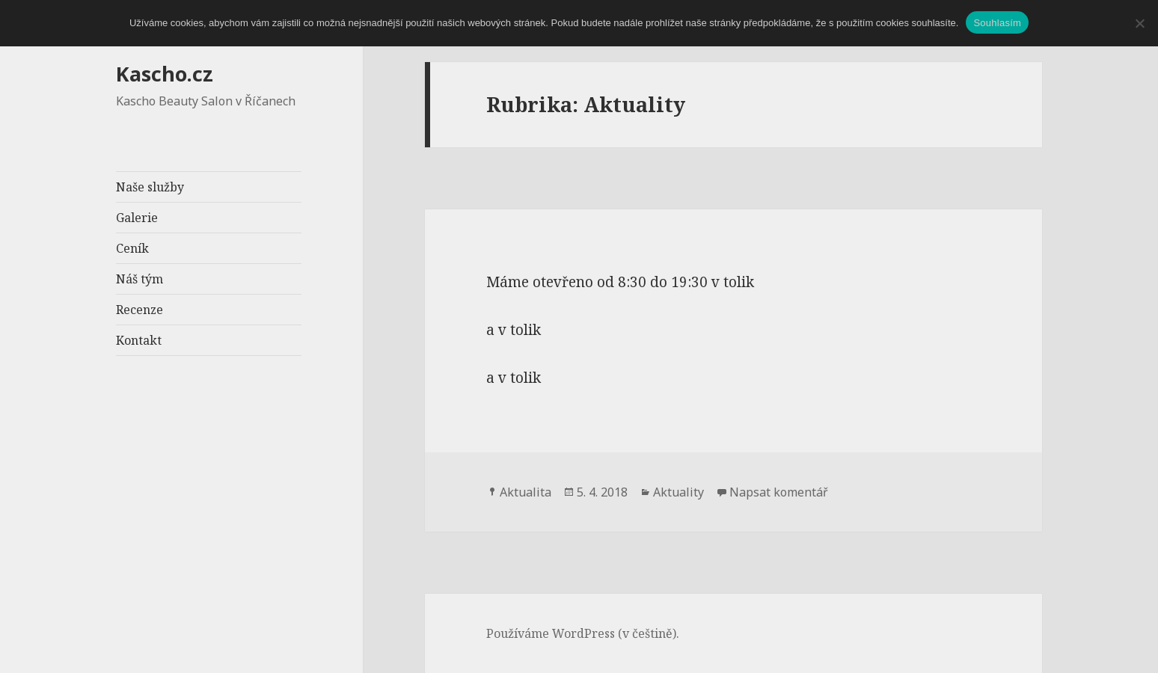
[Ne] (1139, 23)
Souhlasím (997, 22)
